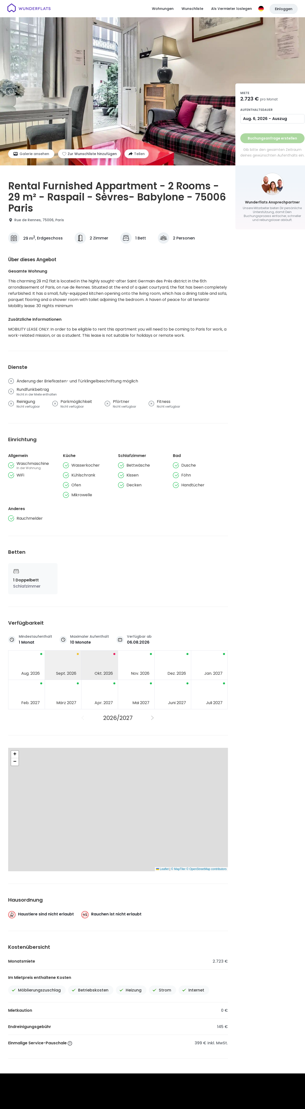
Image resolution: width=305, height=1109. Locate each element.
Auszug (279, 118)
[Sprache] (261, 9)
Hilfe (183, 1033)
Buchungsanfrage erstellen (272, 138)
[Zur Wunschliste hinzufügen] (89, 153)
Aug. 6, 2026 (255, 118)
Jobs (168, 1033)
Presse (200, 1033)
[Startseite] (29, 8)
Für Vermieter (265, 1033)
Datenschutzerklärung (164, 1050)
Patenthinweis (220, 1050)
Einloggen (283, 8)
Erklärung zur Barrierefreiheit (258, 1050)
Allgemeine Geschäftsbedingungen (114, 1050)
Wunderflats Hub (229, 1033)
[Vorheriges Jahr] (83, 718)
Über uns (148, 1033)
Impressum (195, 1050)
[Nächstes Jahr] (153, 718)
